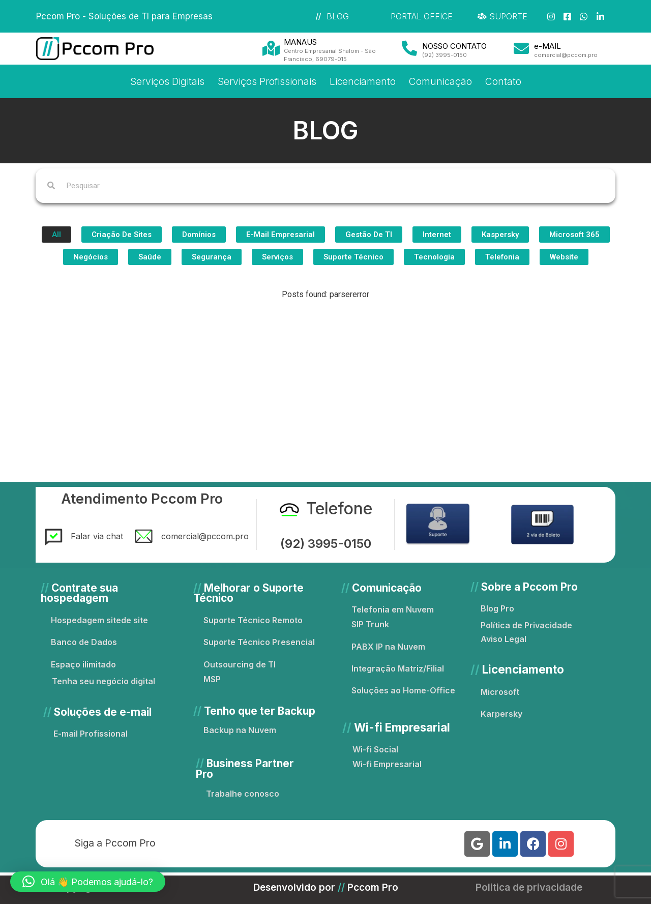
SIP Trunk (370, 624)
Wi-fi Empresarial (387, 764)
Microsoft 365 (574, 234)
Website (564, 256)
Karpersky (501, 714)
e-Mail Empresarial (280, 234)
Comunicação (440, 81)
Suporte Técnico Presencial (259, 642)
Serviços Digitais (167, 81)
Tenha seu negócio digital (103, 681)
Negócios (90, 256)
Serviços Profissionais (267, 81)
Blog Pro (497, 608)
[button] (87, 881)
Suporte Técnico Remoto (253, 620)
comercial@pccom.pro (205, 536)
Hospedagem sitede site (99, 620)
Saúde (149, 256)
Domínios (199, 234)
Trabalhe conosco (242, 794)
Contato (503, 81)
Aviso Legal (503, 639)
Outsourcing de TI (239, 664)
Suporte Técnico (353, 256)
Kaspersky (500, 234)
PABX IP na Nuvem (388, 646)
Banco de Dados (84, 642)
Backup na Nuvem (239, 730)
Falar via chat (97, 536)
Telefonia (502, 256)
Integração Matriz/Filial (397, 668)
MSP (212, 679)
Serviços (277, 256)
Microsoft (500, 692)
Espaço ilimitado (83, 664)
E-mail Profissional (90, 733)
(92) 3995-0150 (325, 543)
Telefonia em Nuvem (392, 609)
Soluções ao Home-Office (403, 690)
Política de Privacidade (526, 625)
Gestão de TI (368, 234)
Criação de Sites (122, 234)
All (56, 234)
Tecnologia (434, 256)
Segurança (211, 256)
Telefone (339, 508)
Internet (437, 234)
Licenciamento (363, 81)
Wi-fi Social (375, 749)
